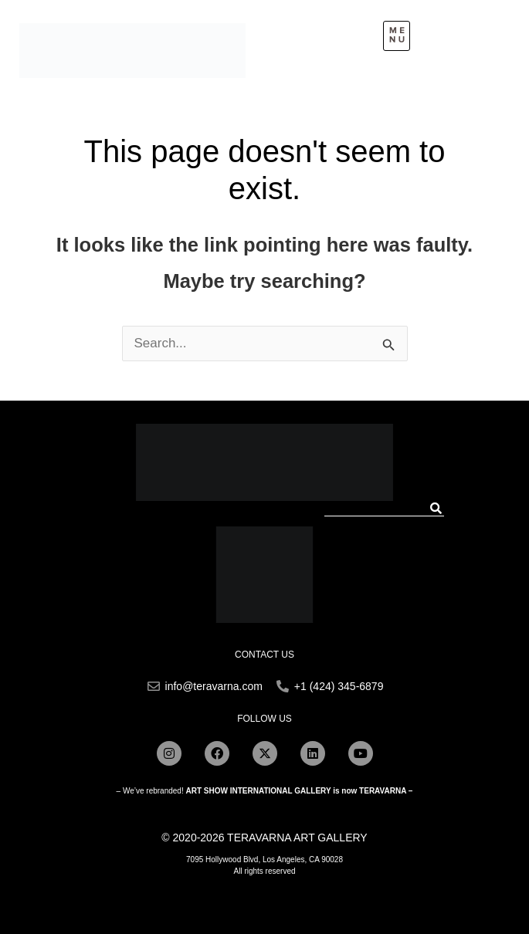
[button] (396, 36)
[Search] (436, 508)
